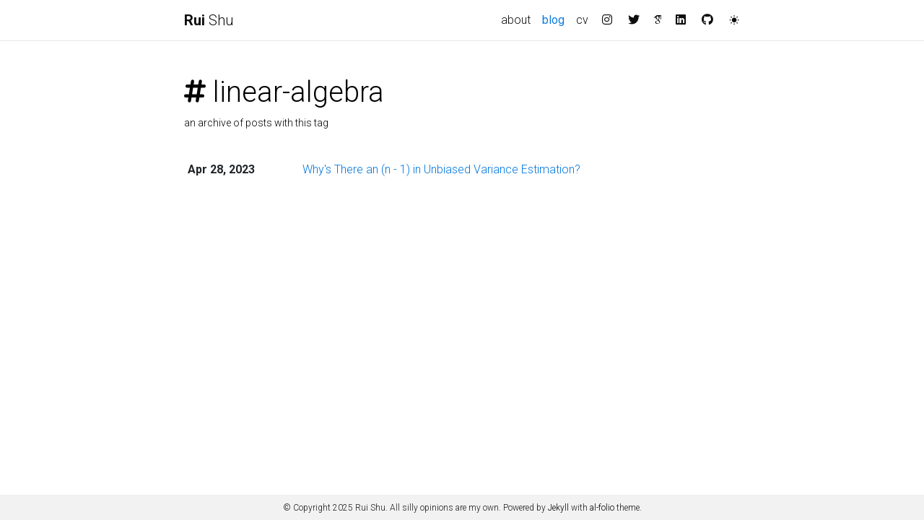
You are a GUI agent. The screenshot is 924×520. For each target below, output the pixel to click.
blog (556, 19)
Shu (209, 20)
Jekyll (558, 508)
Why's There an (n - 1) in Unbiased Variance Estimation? (441, 169)
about (516, 20)
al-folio (602, 508)
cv (582, 20)
